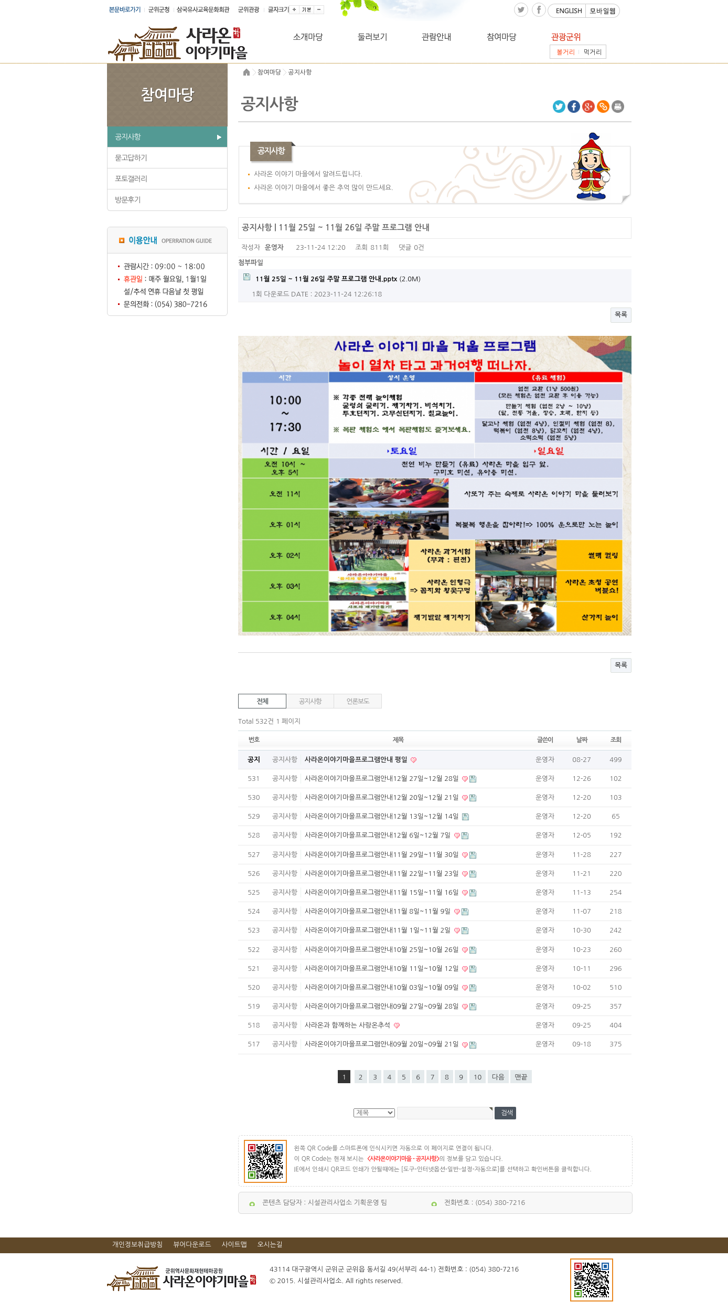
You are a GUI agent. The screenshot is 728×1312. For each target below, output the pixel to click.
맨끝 (521, 1077)
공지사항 (128, 137)
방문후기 (128, 200)
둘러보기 (388, 36)
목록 (621, 314)
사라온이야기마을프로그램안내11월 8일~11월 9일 (379, 911)
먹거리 (592, 51)
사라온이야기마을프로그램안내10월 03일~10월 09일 (383, 987)
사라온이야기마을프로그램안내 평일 (357, 759)
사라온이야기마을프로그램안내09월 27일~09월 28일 (383, 1006)
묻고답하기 (131, 158)
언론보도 (358, 701)
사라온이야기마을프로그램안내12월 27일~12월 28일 (383, 778)
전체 (262, 701)
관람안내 (453, 36)
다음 (498, 1077)
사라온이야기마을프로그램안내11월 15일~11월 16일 (383, 892)
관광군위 (582, 36)
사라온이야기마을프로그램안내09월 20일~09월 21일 (383, 1044)
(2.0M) (332, 277)
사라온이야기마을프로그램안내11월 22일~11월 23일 (383, 873)
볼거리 (564, 51)
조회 (616, 740)
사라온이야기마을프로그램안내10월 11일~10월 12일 (383, 968)
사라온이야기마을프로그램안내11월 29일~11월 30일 (383, 854)
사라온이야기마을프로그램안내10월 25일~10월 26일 (383, 949)
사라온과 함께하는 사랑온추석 (348, 1025)
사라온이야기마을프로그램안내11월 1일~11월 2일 (379, 930)
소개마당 (324, 36)
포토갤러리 (131, 179)
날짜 (581, 740)
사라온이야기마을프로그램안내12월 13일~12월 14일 (383, 816)
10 (478, 1077)
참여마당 (517, 36)
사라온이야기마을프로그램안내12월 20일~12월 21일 (383, 797)
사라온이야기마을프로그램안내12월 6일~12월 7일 (379, 835)
